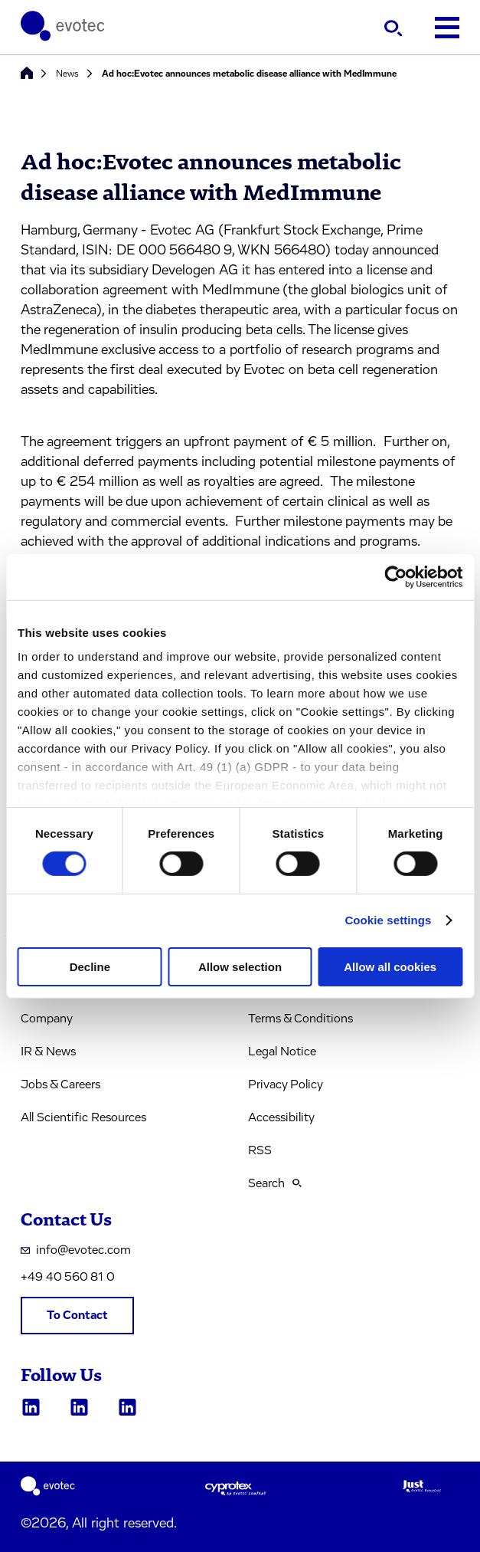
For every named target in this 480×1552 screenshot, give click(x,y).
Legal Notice (282, 1051)
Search (275, 1183)
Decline (90, 966)
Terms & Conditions (300, 1018)
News (67, 73)
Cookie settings (387, 920)
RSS (260, 1150)
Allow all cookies (390, 966)
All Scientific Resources (83, 1117)
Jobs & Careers (60, 1084)
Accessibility (281, 1117)
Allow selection (240, 966)
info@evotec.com (76, 1250)
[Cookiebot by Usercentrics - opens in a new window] (395, 576)
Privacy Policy (285, 1084)
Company (47, 1018)
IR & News (48, 1051)
